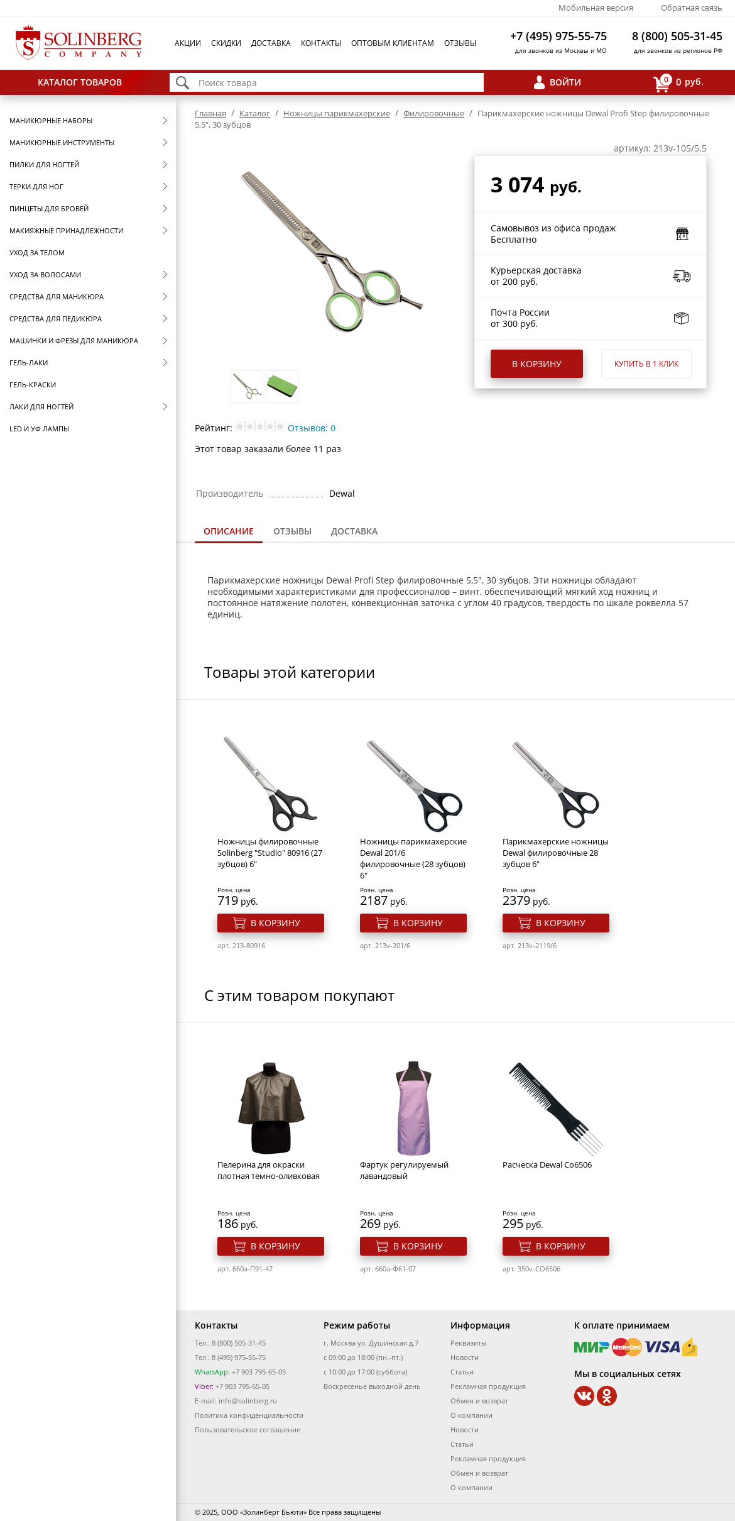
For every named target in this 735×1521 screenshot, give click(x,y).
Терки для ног (36, 186)
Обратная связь (691, 7)
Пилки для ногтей (44, 164)
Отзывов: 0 (311, 428)
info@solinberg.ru (248, 1400)
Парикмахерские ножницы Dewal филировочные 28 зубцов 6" (556, 853)
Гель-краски (32, 384)
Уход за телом (37, 252)
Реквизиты (468, 1342)
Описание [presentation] (229, 531)
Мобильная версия (595, 7)
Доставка (271, 43)
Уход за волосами (45, 274)
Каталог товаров (80, 82)
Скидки (226, 43)
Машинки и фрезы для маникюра (73, 340)
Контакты (321, 43)
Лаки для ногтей (41, 406)
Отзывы (460, 43)
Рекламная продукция (488, 1386)
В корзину (537, 364)
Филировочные (433, 113)
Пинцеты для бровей (49, 208)
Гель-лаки (28, 362)
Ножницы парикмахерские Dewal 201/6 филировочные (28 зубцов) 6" (413, 858)
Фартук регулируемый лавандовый (404, 1170)
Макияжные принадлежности (66, 230)
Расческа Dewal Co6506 (547, 1164)
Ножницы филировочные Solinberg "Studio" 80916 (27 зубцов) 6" (269, 853)
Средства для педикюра (55, 318)
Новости (464, 1357)
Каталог (254, 113)
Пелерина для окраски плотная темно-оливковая (268, 1170)
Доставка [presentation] (354, 531)
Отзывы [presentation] (292, 531)
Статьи (462, 1371)
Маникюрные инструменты (61, 142)
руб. (678, 82)
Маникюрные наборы (50, 120)
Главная (210, 113)
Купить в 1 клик (646, 363)
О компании (471, 1415)
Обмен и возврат (479, 1400)
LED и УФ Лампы (39, 428)
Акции (188, 43)
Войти (565, 82)
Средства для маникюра (56, 296)
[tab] (229, 532)
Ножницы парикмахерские (336, 113)
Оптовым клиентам (392, 43)
